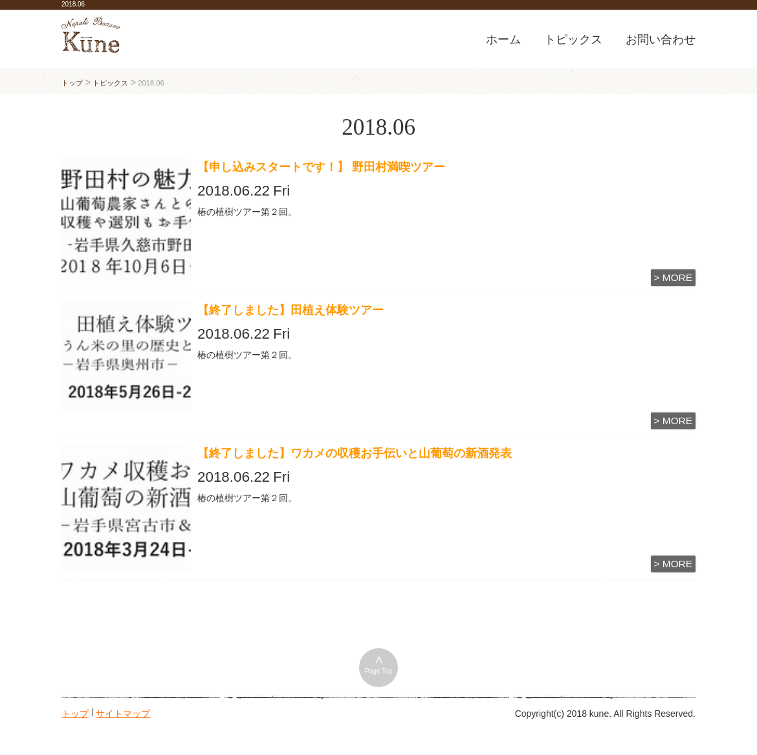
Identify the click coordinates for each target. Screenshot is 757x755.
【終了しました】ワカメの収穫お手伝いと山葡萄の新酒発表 (354, 453)
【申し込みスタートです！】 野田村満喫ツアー (327, 167)
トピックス (573, 39)
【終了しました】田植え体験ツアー (290, 310)
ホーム (503, 39)
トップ (75, 712)
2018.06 (73, 4)
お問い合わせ (661, 39)
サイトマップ (123, 712)
